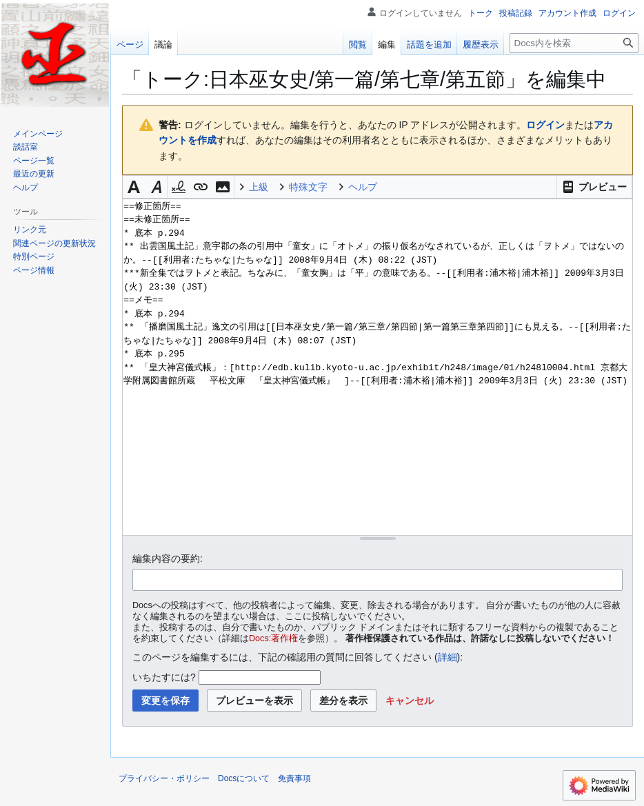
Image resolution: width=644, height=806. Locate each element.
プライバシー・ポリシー (164, 778)
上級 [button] (258, 186)
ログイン (545, 124)
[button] (594, 187)
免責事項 (294, 778)
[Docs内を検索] (574, 43)
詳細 (447, 657)
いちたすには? (164, 677)
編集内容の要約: (167, 558)
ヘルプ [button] (362, 186)
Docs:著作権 (273, 638)
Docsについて (244, 778)
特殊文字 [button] (308, 186)
